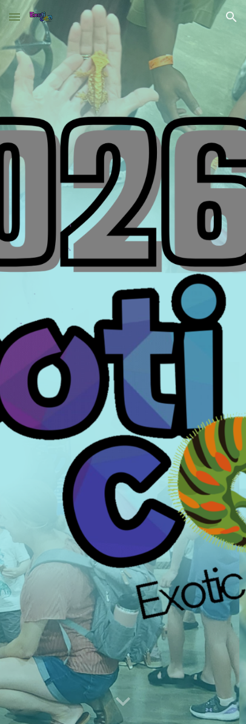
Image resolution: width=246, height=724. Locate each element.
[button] (14, 16)
